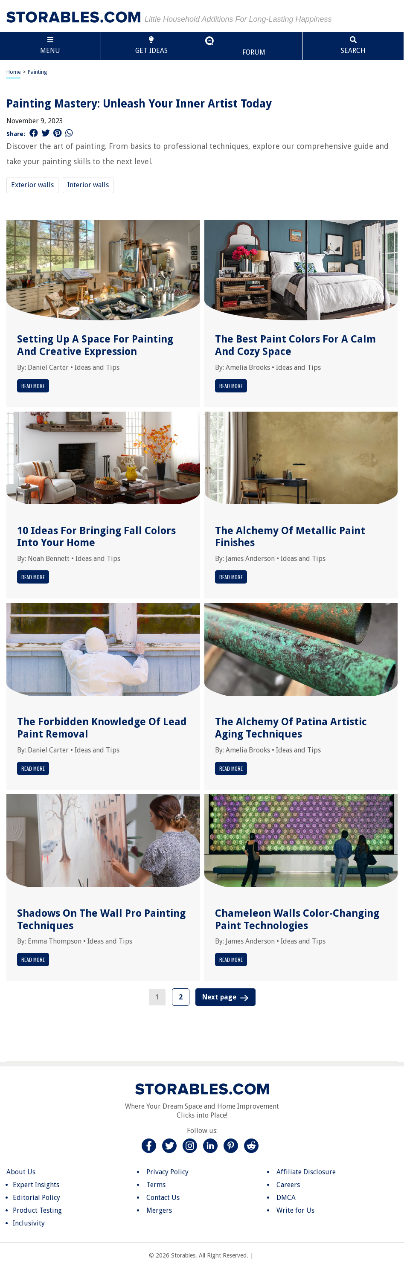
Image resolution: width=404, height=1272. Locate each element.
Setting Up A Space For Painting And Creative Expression (95, 345)
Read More (33, 385)
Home (13, 72)
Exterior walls (32, 185)
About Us (20, 1172)
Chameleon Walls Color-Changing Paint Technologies (297, 919)
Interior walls (88, 185)
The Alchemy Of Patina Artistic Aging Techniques (291, 728)
